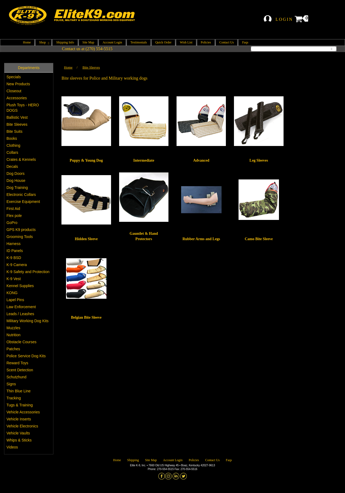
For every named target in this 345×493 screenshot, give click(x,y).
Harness (13, 244)
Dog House (15, 180)
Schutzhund (16, 377)
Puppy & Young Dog (86, 160)
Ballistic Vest (17, 117)
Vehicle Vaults (18, 433)
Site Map (88, 42)
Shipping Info (65, 42)
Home (27, 42)
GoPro (11, 222)
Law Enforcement (21, 307)
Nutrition (13, 335)
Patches (13, 349)
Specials (13, 77)
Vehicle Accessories (23, 412)
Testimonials (138, 42)
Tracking (13, 398)
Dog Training (17, 187)
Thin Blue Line (18, 391)
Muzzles (13, 328)
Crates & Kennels (21, 159)
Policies (206, 42)
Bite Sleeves (16, 124)
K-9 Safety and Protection (28, 272)
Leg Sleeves (259, 160)
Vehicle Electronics (22, 426)
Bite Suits (14, 131)
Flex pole (14, 215)
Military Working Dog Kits (27, 321)
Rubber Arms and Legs (201, 239)
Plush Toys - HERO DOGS (22, 108)
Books (11, 138)
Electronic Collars (21, 194)
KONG (12, 293)
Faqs (245, 42)
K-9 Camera (16, 265)
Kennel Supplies (20, 286)
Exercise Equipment (23, 201)
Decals (12, 166)
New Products (18, 84)
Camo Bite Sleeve (259, 239)
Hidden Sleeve (86, 239)
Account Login (112, 42)
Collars (12, 152)
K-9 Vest (13, 279)
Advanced (201, 160)
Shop (43, 42)
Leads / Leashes (20, 314)
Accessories (16, 98)
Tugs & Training (19, 405)
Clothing (13, 145)
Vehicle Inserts (18, 419)
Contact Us (226, 42)
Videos (12, 447)
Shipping (133, 460)
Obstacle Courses (21, 342)
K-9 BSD (13, 258)
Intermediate (143, 160)
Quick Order (163, 42)
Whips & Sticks (19, 440)
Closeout (13, 91)
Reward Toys (17, 363)
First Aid (13, 208)
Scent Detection (19, 370)
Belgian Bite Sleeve (86, 317)
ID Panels (14, 251)
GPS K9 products (21, 229)
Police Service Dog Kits (26, 356)
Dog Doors (15, 173)
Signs (11, 384)
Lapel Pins (15, 300)
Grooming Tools (19, 236)
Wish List (186, 42)
